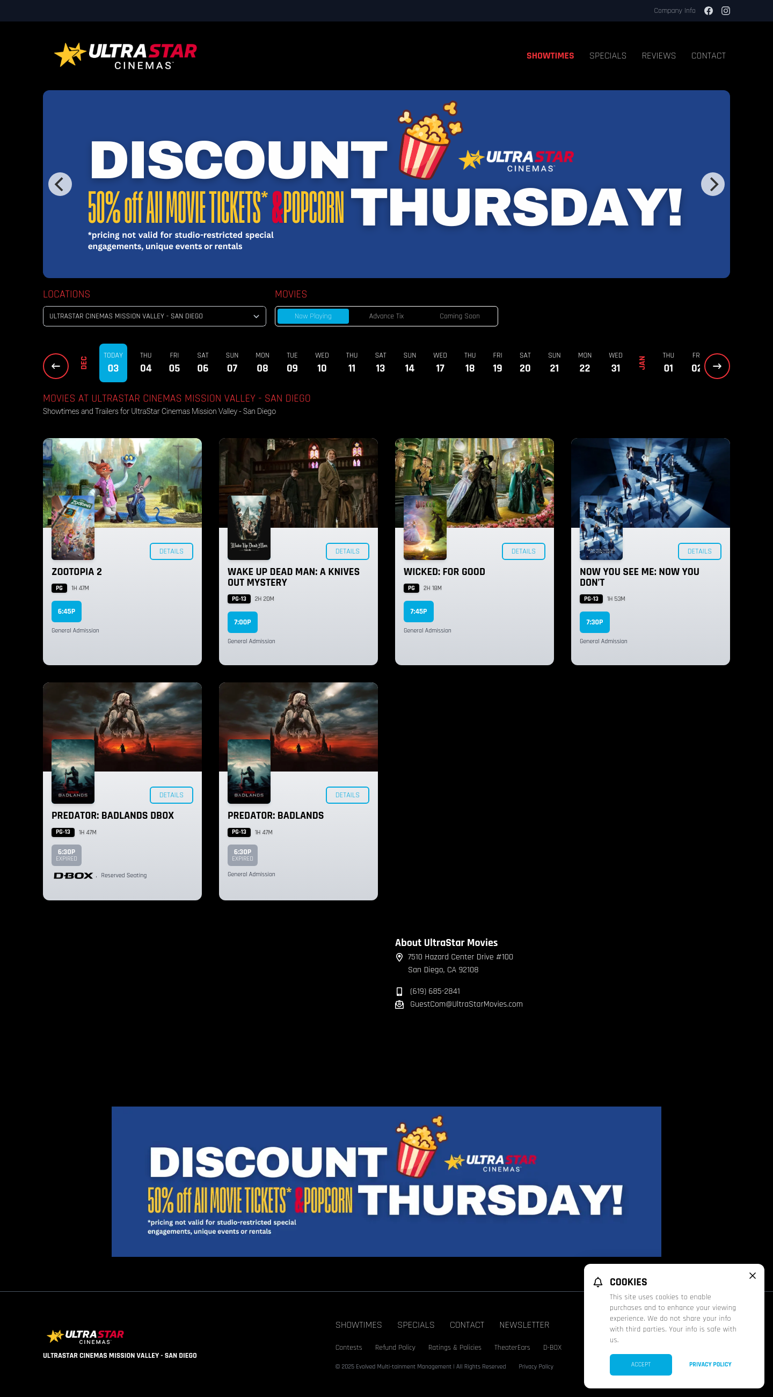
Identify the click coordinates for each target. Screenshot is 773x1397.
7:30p (595, 622)
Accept (641, 1364)
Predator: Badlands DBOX (113, 816)
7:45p (419, 611)
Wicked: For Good (444, 572)
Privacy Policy (536, 1367)
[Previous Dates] (56, 366)
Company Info (675, 11)
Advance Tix (386, 316)
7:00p (242, 622)
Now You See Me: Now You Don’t (639, 577)
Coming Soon (460, 316)
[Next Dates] (717, 366)
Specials (608, 55)
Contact (708, 55)
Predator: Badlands (276, 816)
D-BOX (552, 1347)
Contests (349, 1347)
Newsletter (524, 1325)
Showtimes (550, 55)
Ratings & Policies (455, 1347)
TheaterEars (512, 1347)
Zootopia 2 (77, 572)
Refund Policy (395, 1347)
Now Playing (313, 316)
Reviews (659, 55)
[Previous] (60, 184)
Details (171, 551)
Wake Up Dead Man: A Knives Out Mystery (294, 577)
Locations (66, 294)
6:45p (66, 611)
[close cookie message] (752, 1275)
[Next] (713, 184)
